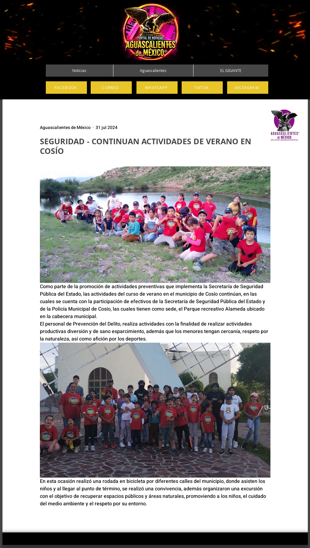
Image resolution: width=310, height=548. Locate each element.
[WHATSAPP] (157, 87)
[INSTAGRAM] (247, 87)
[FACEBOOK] (66, 87)
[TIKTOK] (202, 87)
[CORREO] (111, 87)
